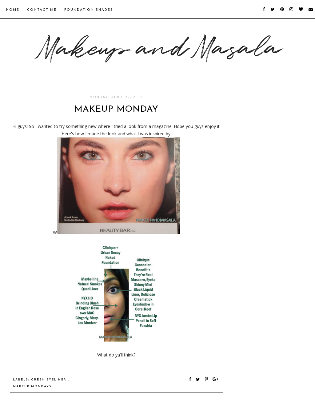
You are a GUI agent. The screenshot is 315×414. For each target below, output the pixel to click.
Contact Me (42, 10)
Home (12, 10)
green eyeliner (49, 379)
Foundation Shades (88, 10)
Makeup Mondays (32, 386)
